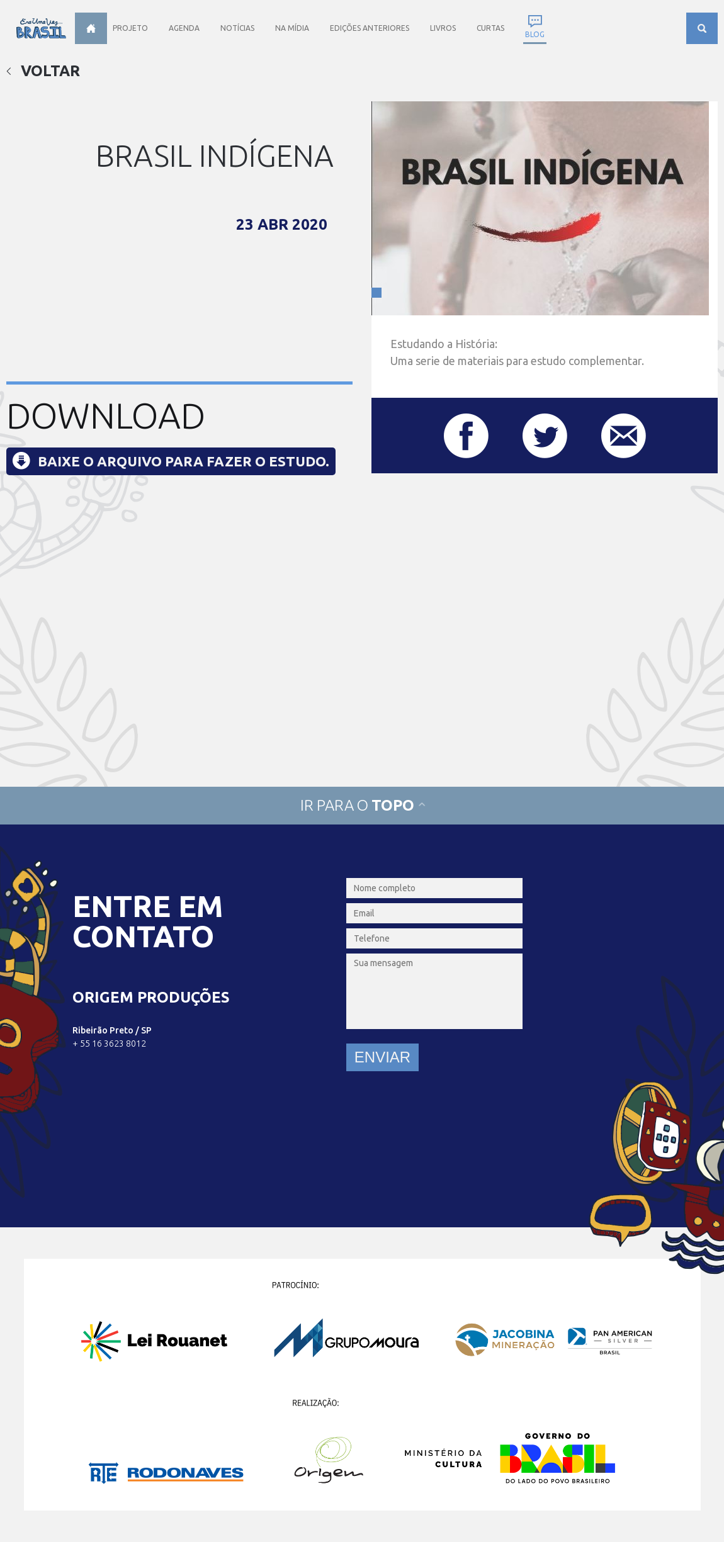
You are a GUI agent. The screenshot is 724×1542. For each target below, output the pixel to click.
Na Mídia (292, 28)
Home (91, 28)
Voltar (43, 70)
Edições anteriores (369, 28)
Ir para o (362, 805)
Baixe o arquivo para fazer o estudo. (183, 461)
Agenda (184, 28)
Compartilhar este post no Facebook (466, 436)
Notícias (237, 28)
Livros (443, 28)
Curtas (490, 28)
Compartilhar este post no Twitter (545, 436)
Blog (535, 34)
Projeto (130, 28)
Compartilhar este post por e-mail (623, 436)
